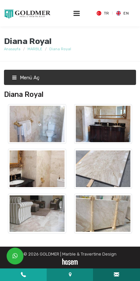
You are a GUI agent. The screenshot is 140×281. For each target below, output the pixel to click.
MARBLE (34, 49)
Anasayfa (12, 49)
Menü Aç (25, 78)
